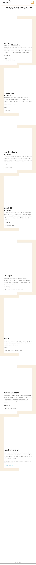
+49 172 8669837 (8, 465)
